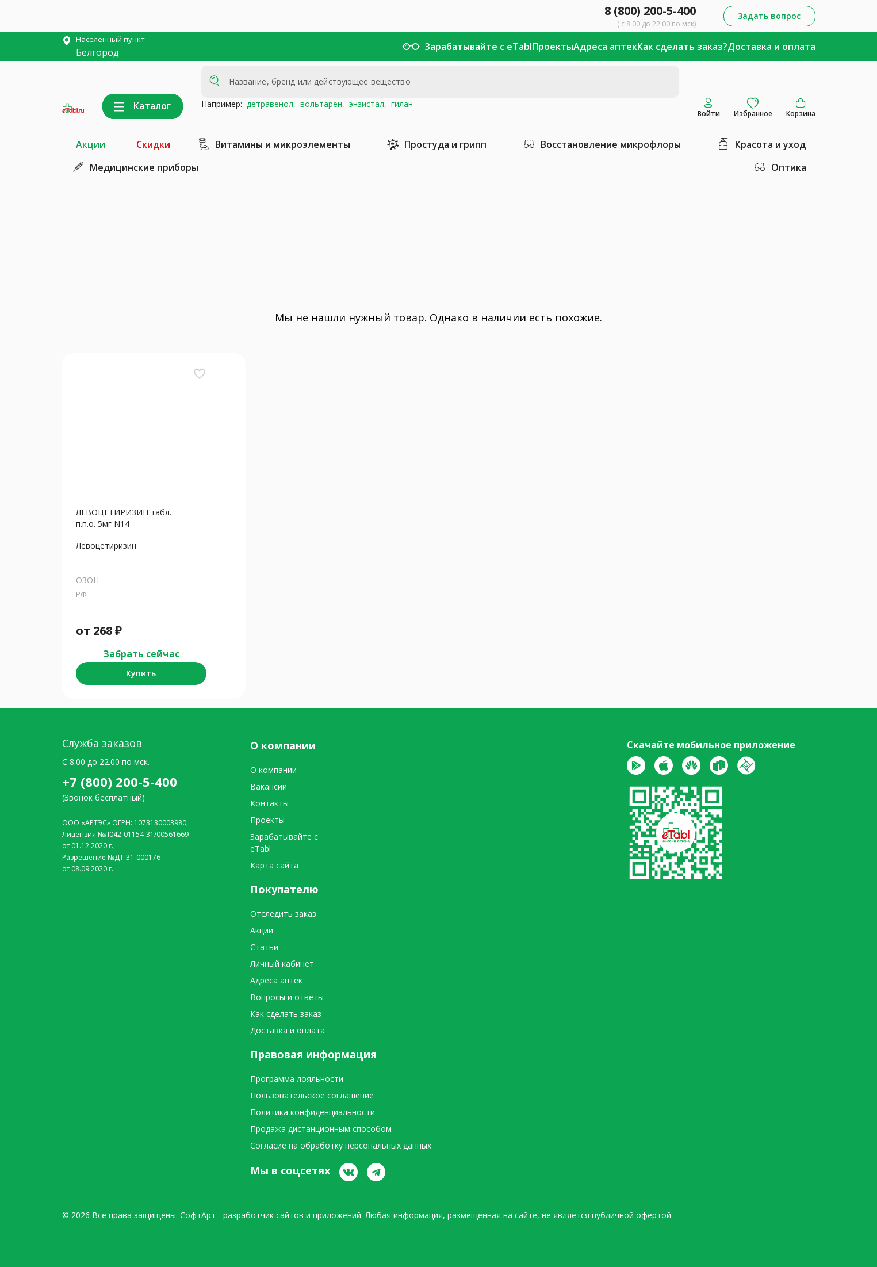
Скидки (153, 144)
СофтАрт (198, 1214)
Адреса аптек (605, 46)
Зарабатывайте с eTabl (478, 46)
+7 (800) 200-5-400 (119, 781)
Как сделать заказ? (682, 46)
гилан (399, 103)
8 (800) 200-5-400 (650, 10)
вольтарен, (320, 103)
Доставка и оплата (771, 46)
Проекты (552, 46)
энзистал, (365, 103)
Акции (90, 144)
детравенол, (269, 103)
